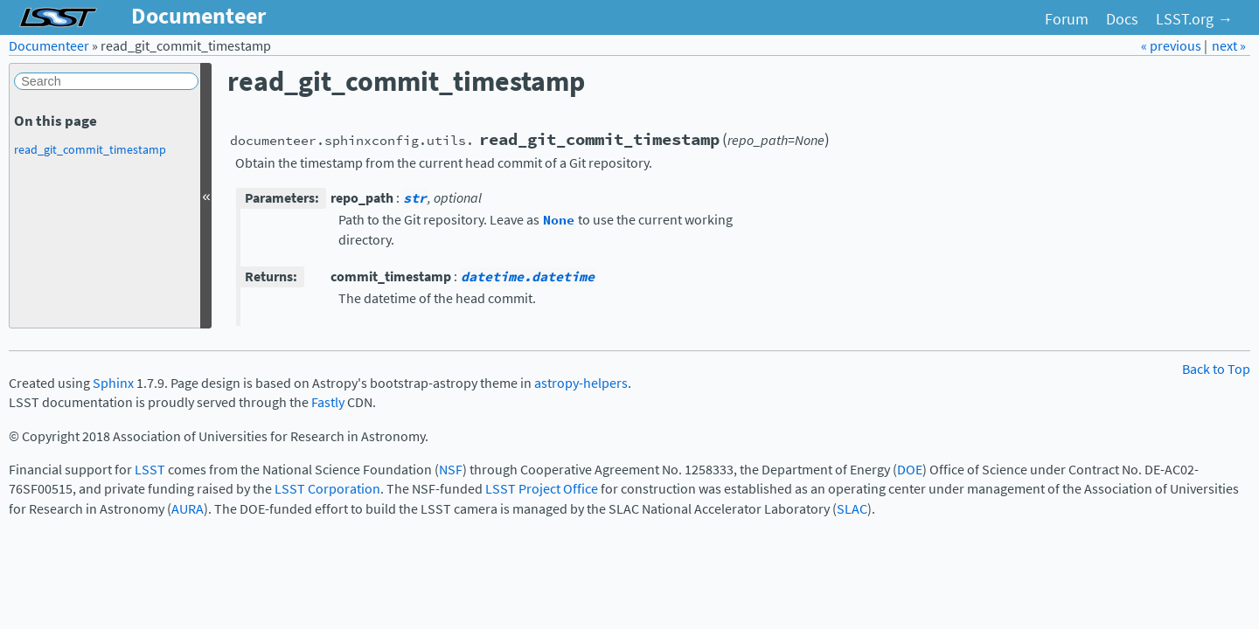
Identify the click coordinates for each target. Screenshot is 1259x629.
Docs (1122, 19)
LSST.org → (1194, 19)
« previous (1172, 46)
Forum (1067, 19)
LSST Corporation (327, 489)
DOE (909, 469)
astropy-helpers (581, 383)
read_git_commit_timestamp (90, 149)
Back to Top (1216, 369)
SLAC (852, 509)
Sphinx (113, 383)
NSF (451, 469)
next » (1229, 46)
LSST (150, 469)
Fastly (327, 402)
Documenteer (49, 46)
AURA (187, 509)
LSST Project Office (541, 489)
